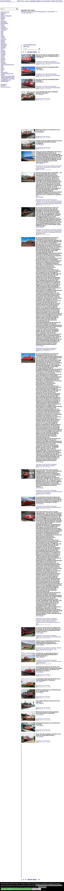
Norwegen (3, 46)
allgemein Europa (5, 12)
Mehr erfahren (42, 887)
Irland (2, 31)
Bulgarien (3, 18)
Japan (2, 35)
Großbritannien (4, 28)
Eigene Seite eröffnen (57, 1)
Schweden (3, 54)
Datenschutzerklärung (5, 87)
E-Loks (24, 13)
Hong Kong (3, 30)
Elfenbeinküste (4, 23)
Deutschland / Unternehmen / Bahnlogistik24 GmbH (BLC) (48, 203)
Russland (3, 53)
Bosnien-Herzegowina (6, 16)
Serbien (2, 57)
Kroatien (3, 37)
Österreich (3, 48)
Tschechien (3, 63)
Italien (2, 34)
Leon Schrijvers (40, 57)
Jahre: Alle (26, 46)
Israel (2, 32)
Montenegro (4, 44)
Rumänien (3, 52)
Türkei (2, 67)
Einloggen (38, 1)
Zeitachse (3, 85)
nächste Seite (32, 52)
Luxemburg (3, 39)
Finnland (3, 26)
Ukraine (2, 68)
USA (2, 71)
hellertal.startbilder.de (5, 1)
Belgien (2, 14)
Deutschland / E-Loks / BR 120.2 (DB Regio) (45, 165)
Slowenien (3, 59)
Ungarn (2, 70)
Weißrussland (4, 72)
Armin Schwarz (39, 163)
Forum (22, 1)
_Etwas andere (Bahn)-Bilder (8, 76)
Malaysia (3, 40)
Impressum (27, 1)
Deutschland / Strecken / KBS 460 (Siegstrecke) (46, 199)
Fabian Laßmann (40, 645)
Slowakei (3, 58)
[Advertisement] (41, 30)
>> (39, 52)
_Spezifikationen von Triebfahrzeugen (6, 81)
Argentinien (3, 13)
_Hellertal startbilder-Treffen (7, 77)
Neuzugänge (4, 84)
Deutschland (51, 11)
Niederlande (4, 45)
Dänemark (3, 21)
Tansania (3, 62)
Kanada (2, 36)
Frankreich (3, 27)
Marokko (3, 41)
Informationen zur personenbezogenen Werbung (49, 885)
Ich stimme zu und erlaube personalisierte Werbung (16, 889)
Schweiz (3, 55)
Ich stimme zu (36, 889)
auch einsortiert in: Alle (29, 45)
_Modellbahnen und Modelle (8, 79)
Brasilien (3, 17)
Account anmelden (45, 1)
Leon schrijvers (39, 672)
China (2, 19)
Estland (2, 25)
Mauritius (3, 43)
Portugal (3, 50)
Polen (2, 49)
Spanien (3, 61)
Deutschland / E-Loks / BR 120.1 (43, 61)
